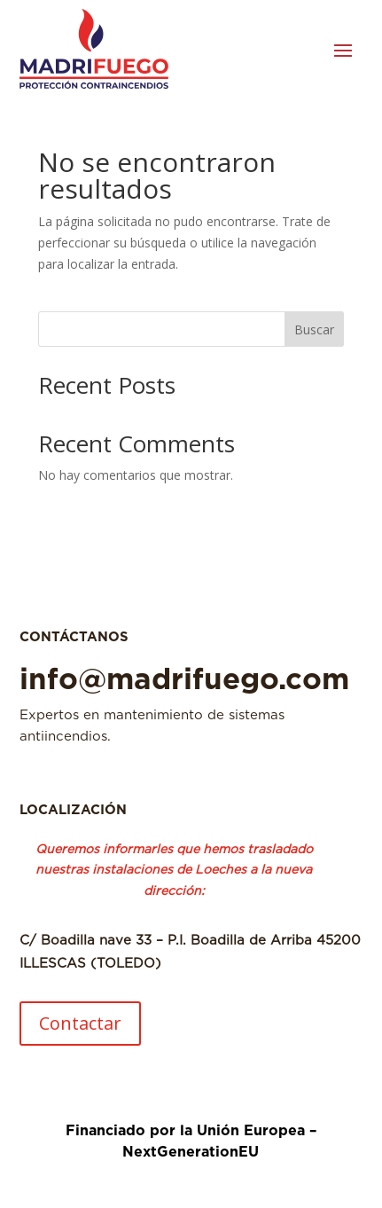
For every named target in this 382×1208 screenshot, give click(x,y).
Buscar (314, 329)
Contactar (80, 1023)
